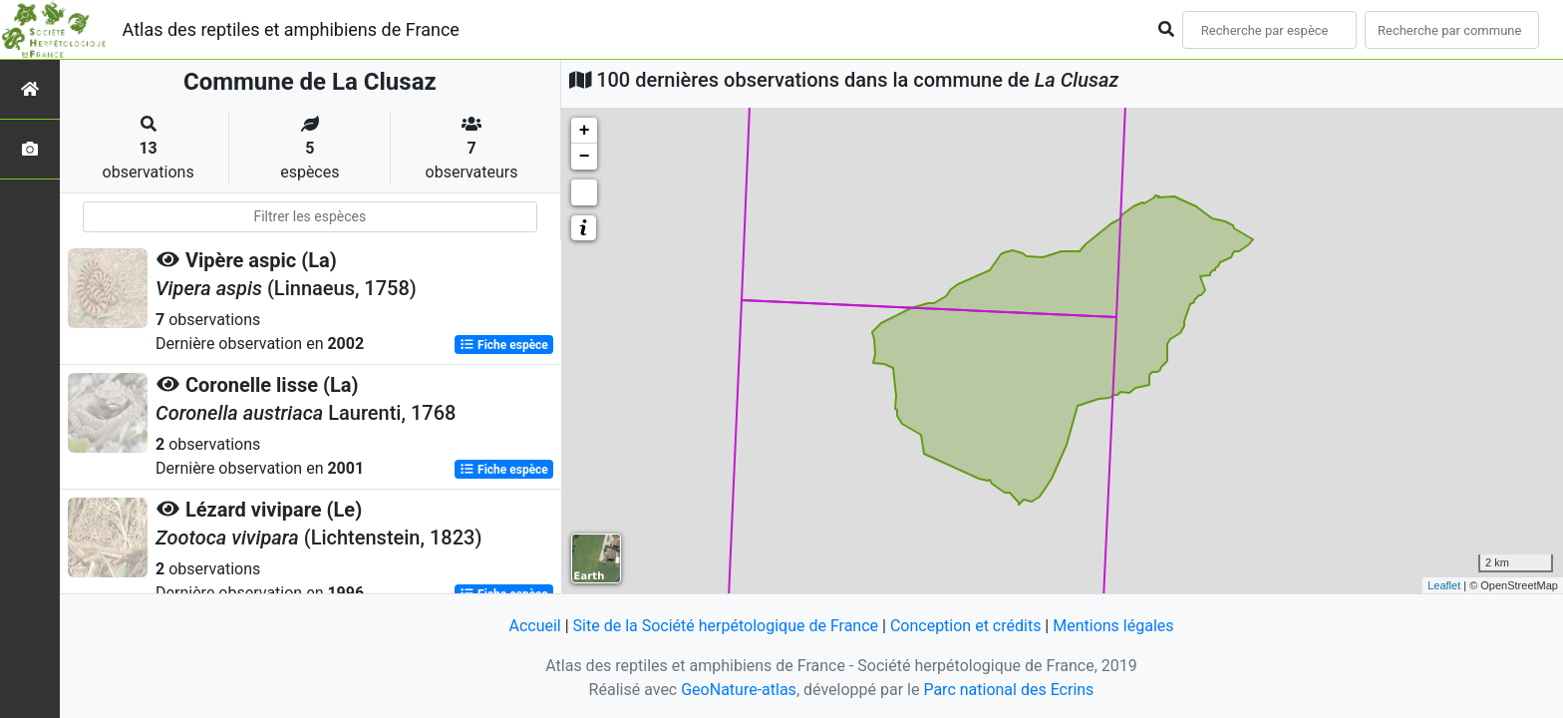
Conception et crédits (966, 625)
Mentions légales (1113, 625)
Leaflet (1443, 585)
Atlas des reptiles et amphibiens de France (291, 29)
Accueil (534, 625)
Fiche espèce (504, 345)
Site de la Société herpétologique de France (725, 625)
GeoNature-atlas (738, 689)
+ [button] (584, 131)
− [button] (584, 157)
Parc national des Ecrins (1008, 689)
